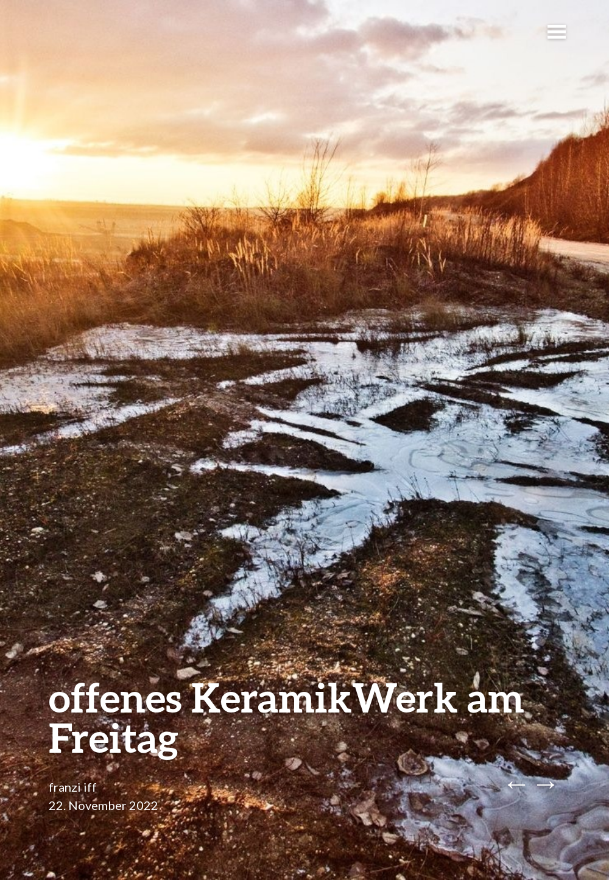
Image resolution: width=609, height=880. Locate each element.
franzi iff (73, 787)
